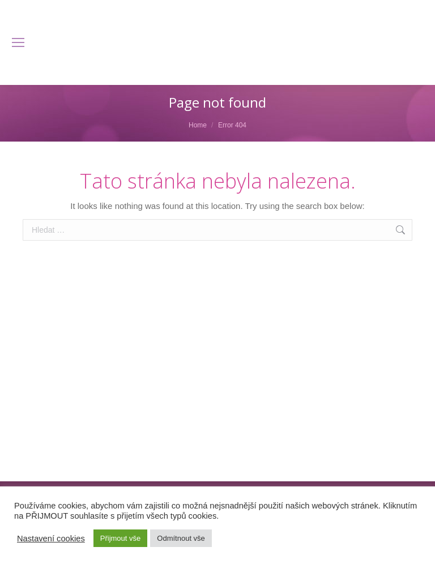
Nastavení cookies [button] (51, 538)
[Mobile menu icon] (18, 42)
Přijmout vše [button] (120, 538)
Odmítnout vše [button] (181, 538)
